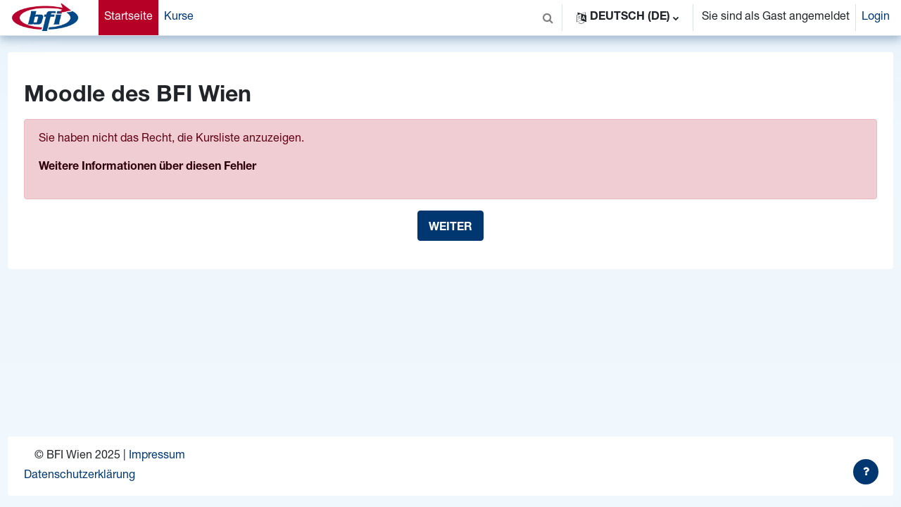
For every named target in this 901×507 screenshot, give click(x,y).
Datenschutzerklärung (105, 476)
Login (876, 17)
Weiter (450, 228)
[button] (547, 17)
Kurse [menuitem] (179, 17)
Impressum (183, 456)
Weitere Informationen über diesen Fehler (173, 167)
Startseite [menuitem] (128, 17)
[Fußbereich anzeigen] (865, 471)
